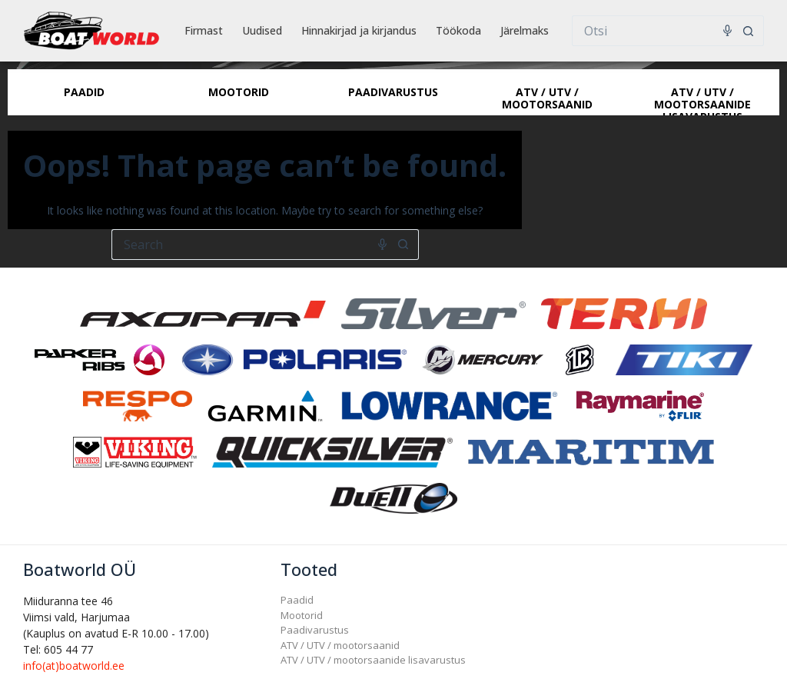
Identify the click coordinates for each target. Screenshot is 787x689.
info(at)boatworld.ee (74, 665)
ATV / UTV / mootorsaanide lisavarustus (373, 660)
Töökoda (458, 30)
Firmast (203, 30)
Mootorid (302, 615)
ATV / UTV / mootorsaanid (340, 645)
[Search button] (748, 30)
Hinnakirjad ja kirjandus (359, 30)
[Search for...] (652, 30)
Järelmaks (524, 30)
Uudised (262, 30)
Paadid (297, 600)
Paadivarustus (315, 630)
